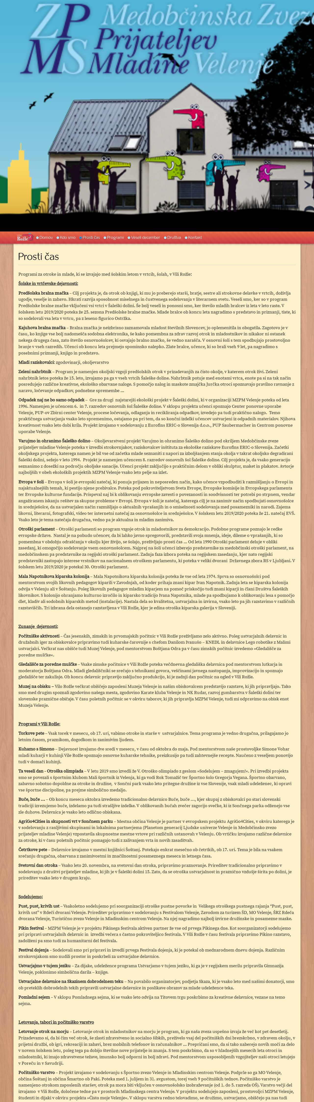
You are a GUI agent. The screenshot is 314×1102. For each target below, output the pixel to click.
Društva (174, 237)
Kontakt (195, 237)
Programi (115, 237)
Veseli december (145, 237)
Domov (46, 237)
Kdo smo (68, 237)
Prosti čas (91, 237)
